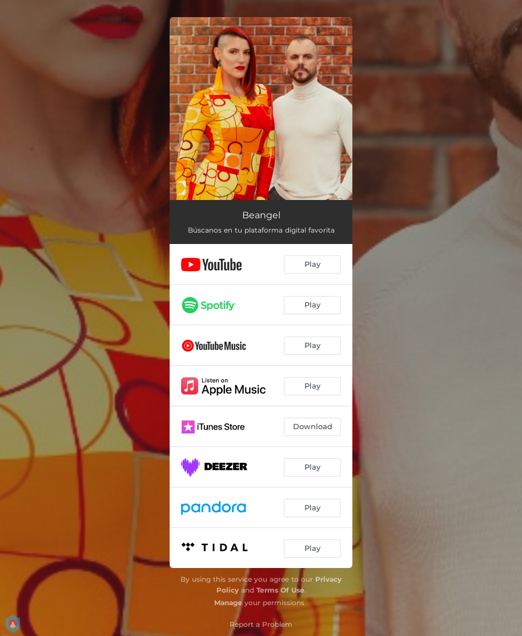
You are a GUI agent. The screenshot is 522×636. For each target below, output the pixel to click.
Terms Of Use (280, 590)
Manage (228, 602)
